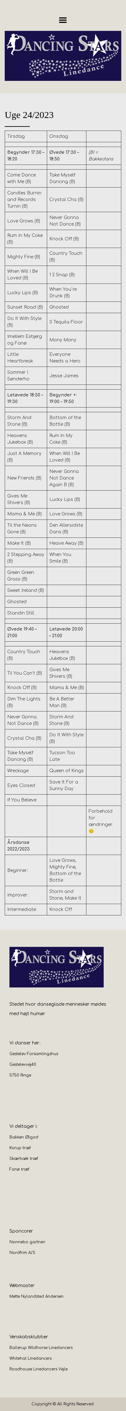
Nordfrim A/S (22, 1253)
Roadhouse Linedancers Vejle (38, 1369)
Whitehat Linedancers (30, 1358)
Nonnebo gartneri (27, 1242)
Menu (63, 20)
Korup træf (20, 1148)
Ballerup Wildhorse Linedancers (41, 1348)
